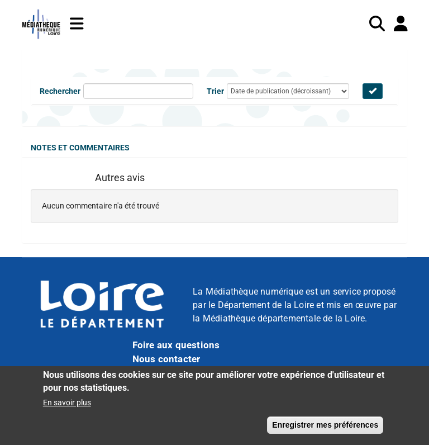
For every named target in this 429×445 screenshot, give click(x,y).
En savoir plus (67, 405)
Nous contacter (166, 358)
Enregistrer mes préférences (325, 428)
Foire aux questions (176, 345)
